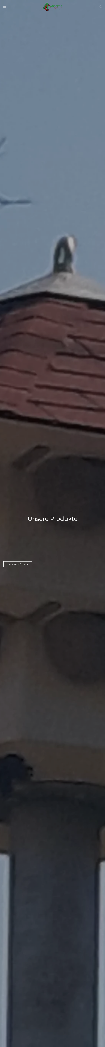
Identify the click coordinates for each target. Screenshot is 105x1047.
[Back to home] (52, 6)
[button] (4, 6)
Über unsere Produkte (17, 564)
